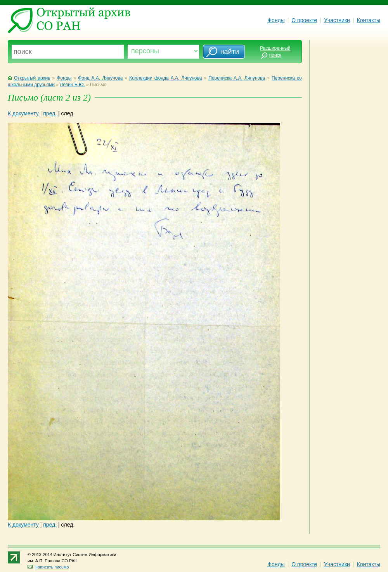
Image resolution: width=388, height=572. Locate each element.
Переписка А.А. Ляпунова (236, 78)
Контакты (368, 20)
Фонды (275, 20)
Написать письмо (48, 567)
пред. (50, 113)
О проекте (304, 20)
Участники (337, 20)
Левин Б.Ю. (72, 84)
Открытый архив (29, 78)
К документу (23, 113)
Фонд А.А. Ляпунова (100, 78)
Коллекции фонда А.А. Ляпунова (165, 78)
